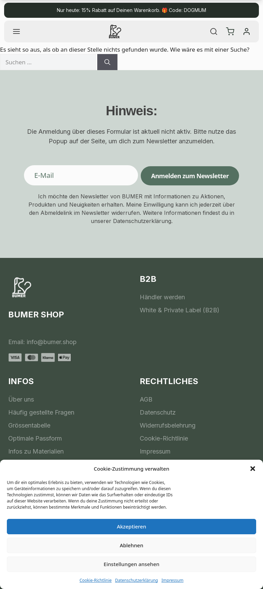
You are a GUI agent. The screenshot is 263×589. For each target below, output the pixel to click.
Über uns (21, 399)
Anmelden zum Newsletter (190, 176)
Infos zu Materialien (36, 451)
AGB (146, 399)
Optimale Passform (35, 438)
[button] (252, 468)
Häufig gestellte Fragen (41, 412)
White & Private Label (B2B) (180, 310)
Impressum (172, 580)
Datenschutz (158, 412)
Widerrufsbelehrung (168, 425)
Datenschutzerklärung (136, 580)
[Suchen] (107, 62)
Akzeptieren (131, 526)
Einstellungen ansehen (132, 564)
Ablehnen (131, 545)
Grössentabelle (29, 425)
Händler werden (162, 297)
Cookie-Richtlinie (95, 580)
